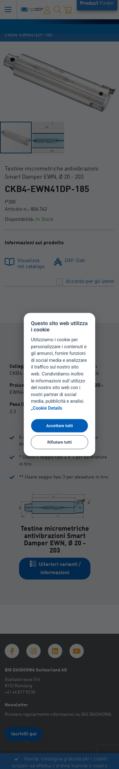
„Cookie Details (46, 408)
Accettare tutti (59, 425)
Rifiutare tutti (59, 442)
